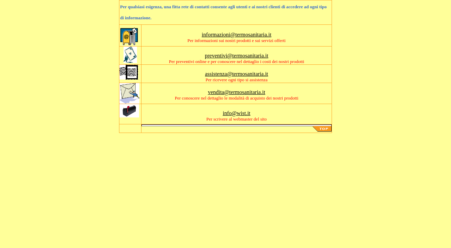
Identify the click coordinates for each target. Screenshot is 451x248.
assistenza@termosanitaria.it (236, 74)
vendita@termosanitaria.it (236, 92)
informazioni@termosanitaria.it (237, 35)
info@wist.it (236, 113)
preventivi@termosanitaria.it (236, 56)
